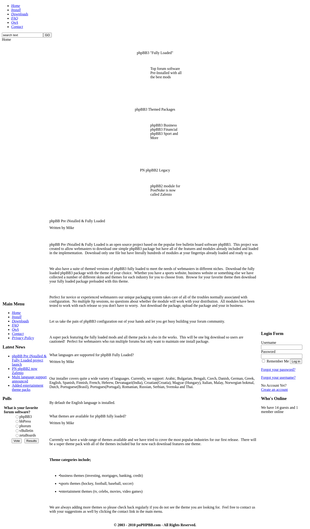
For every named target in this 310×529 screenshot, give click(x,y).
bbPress (25, 421)
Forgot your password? (278, 370)
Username (268, 343)
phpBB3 (25, 417)
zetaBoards (27, 435)
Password (268, 352)
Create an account (274, 390)
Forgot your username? (278, 377)
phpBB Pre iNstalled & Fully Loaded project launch (29, 360)
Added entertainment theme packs (27, 387)
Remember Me (278, 361)
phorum (25, 426)
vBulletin (26, 431)
